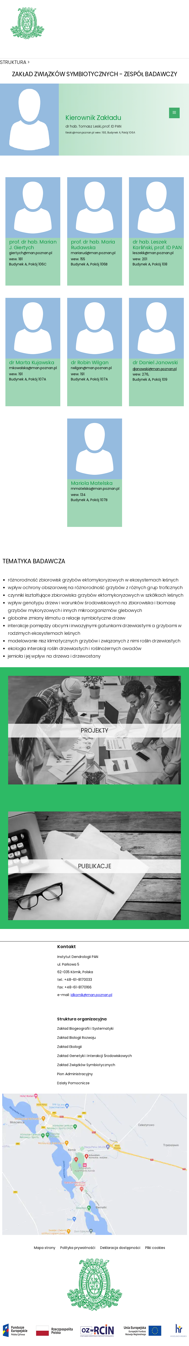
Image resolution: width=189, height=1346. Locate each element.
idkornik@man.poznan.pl (91, 994)
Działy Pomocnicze (73, 1083)
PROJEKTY (94, 730)
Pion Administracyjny (75, 1073)
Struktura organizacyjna (82, 1019)
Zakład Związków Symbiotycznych (86, 1064)
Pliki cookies (155, 1247)
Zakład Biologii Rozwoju (76, 1037)
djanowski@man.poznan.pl (155, 369)
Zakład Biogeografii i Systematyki (85, 1028)
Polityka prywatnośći (77, 1247)
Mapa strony (44, 1247)
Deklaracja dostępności (120, 1247)
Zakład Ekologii (69, 1046)
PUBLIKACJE (94, 866)
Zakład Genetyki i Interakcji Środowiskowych (94, 1055)
